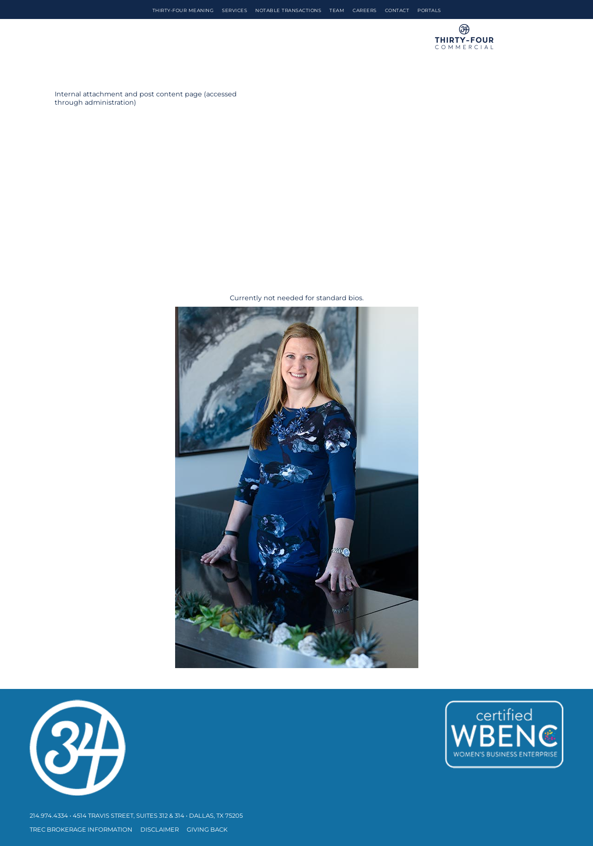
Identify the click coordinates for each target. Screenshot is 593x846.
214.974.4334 (49, 815)
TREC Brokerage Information (81, 829)
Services (234, 10)
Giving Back (207, 829)
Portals (429, 10)
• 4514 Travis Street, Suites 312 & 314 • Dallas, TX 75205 (156, 815)
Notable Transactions (288, 10)
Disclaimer (159, 829)
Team (336, 10)
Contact (397, 10)
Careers (365, 10)
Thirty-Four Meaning (183, 10)
